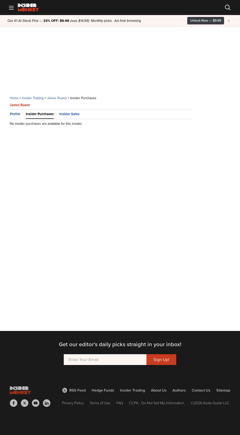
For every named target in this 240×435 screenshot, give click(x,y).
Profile (15, 114)
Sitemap (223, 390)
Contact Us (201, 390)
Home (14, 98)
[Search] (227, 7)
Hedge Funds (103, 390)
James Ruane (57, 98)
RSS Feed (74, 390)
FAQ (119, 403)
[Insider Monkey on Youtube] (37, 403)
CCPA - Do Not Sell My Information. (157, 403)
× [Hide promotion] (228, 20)
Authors (179, 390)
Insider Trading (33, 98)
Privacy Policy (73, 403)
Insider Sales (69, 114)
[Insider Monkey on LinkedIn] (48, 403)
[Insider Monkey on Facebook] (15, 403)
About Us (159, 390)
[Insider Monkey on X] (26, 403)
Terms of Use (100, 403)
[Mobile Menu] (11, 7)
